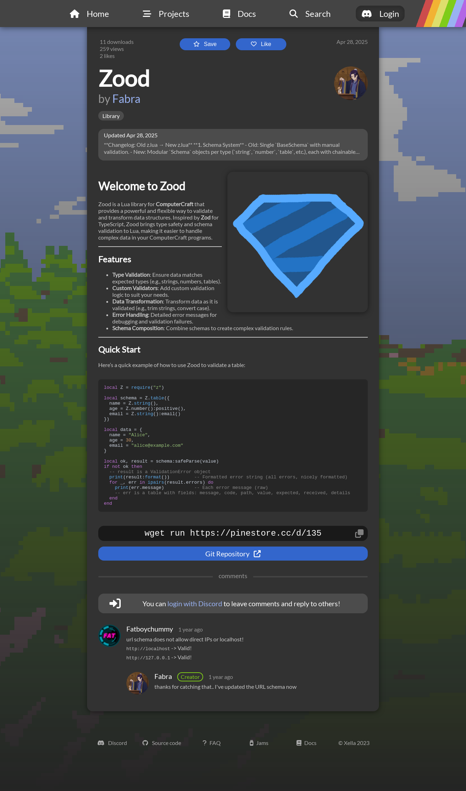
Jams (259, 769)
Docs (307, 769)
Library (111, 115)
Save (205, 44)
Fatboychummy (149, 655)
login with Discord (194, 630)
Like (261, 44)
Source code (161, 769)
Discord (112, 769)
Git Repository (233, 580)
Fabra (126, 98)
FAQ (212, 769)
